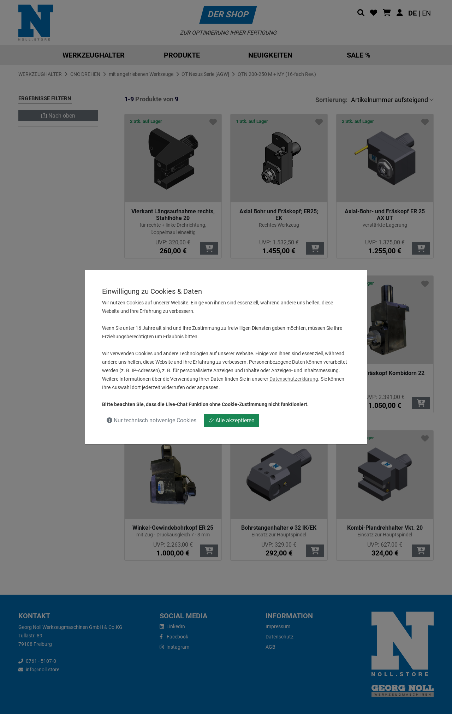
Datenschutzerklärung (293, 379)
